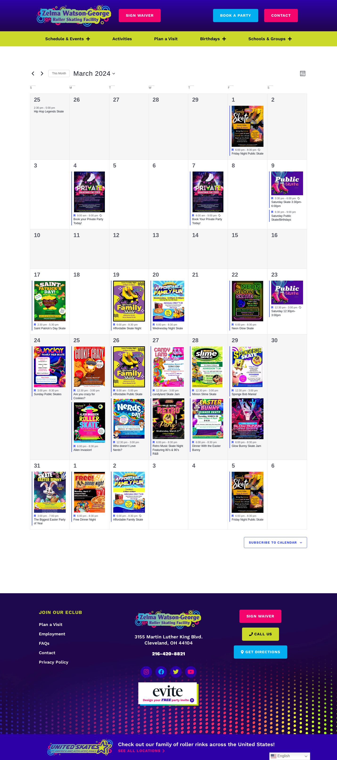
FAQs (44, 643)
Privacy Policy (53, 662)
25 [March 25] (77, 340)
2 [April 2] (114, 465)
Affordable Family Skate (128, 519)
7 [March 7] (193, 165)
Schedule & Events (67, 38)
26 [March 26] (116, 340)
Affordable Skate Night (127, 328)
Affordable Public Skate (128, 394)
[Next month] (42, 73)
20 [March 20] (156, 274)
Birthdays (213, 38)
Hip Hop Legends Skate (49, 111)
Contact (47, 652)
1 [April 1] (75, 465)
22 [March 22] (235, 274)
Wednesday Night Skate (168, 328)
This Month (59, 73)
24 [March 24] (37, 340)
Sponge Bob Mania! (244, 394)
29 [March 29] (235, 340)
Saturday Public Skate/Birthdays (281, 218)
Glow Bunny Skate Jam (246, 446)
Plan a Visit (166, 38)
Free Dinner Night (85, 519)
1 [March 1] (233, 99)
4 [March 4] (75, 165)
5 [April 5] (233, 465)
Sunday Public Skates (48, 394)
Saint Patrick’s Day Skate (50, 328)
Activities (122, 38)
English (280, 756)
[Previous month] (33, 73)
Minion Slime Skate (204, 394)
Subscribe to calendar (273, 542)
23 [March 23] (274, 274)
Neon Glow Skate (243, 328)
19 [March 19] (116, 274)
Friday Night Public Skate (247, 153)
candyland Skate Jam (166, 394)
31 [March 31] (37, 465)
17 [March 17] (37, 274)
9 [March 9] (272, 165)
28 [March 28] (195, 340)
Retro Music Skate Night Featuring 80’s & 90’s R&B (168, 449)
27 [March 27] (156, 340)
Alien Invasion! (83, 450)
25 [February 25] (37, 99)
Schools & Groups (270, 38)
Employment (52, 633)
